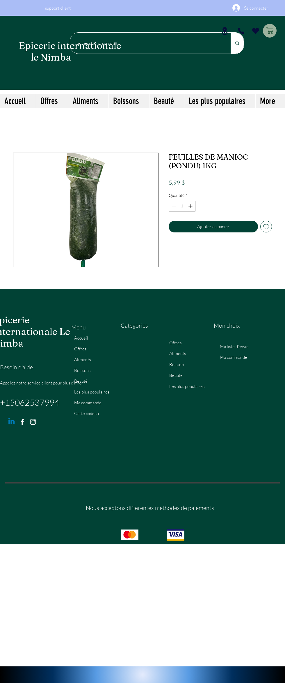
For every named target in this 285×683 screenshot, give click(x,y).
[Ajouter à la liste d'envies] (266, 227)
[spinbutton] (182, 206)
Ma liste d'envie (234, 346)
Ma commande (87, 402)
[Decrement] (173, 206)
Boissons (82, 370)
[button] (88, 101)
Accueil (81, 338)
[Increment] (191, 206)
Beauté (81, 381)
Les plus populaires (91, 392)
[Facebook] (22, 422)
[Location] (224, 31)
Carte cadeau (86, 413)
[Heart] (255, 31)
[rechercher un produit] (147, 43)
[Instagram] (33, 422)
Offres (80, 349)
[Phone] (241, 31)
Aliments (82, 359)
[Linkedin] (11, 422)
